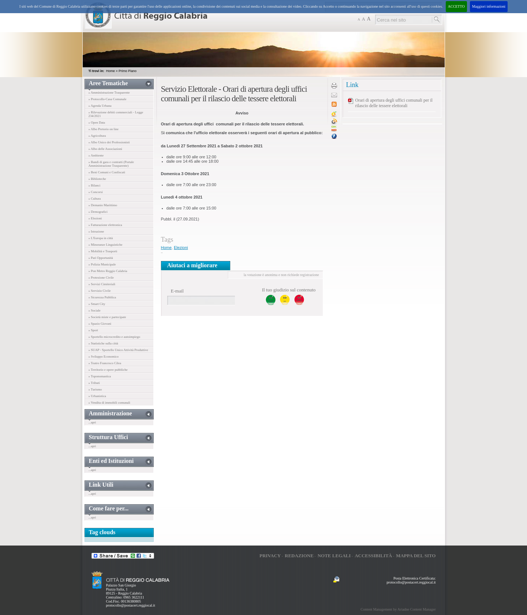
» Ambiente (96, 155)
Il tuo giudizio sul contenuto (289, 290)
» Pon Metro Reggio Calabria (108, 271)
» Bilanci (95, 185)
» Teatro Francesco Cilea (105, 363)
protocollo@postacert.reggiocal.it (130, 605)
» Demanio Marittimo (103, 205)
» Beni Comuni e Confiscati (107, 172)
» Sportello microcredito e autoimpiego (114, 337)
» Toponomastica (100, 376)
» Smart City (97, 304)
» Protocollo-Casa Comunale (108, 99)
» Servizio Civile (100, 291)
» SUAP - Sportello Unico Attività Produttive (118, 350)
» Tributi (94, 383)
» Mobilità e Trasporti (103, 251)
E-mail (177, 291)
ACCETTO (456, 6)
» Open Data (97, 122)
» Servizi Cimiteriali (102, 284)
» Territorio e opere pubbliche (108, 369)
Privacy (270, 555)
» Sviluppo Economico (104, 356)
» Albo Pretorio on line (104, 129)
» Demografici (98, 212)
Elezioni (181, 247)
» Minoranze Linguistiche (106, 244)
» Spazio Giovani (100, 323)
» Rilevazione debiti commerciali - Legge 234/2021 (116, 114)
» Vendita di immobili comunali (109, 402)
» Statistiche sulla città (103, 343)
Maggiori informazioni (488, 6)
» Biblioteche (97, 179)
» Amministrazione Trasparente (109, 92)
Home (110, 71)
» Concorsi (96, 192)
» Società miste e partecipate (107, 317)
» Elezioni (95, 218)
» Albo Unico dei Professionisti (109, 142)
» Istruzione (96, 231)
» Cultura (95, 198)
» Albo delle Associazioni (105, 149)
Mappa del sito (416, 555)
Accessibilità (373, 555)
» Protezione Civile (101, 277)
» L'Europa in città (101, 238)
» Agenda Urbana (100, 105)
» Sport (93, 330)
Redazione (299, 555)
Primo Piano (128, 71)
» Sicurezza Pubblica (102, 297)
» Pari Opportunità (101, 258)
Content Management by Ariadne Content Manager (398, 609)
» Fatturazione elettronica (105, 225)
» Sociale (95, 310)
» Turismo (95, 389)
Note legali (334, 555)
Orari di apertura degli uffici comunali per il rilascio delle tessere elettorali (394, 103)
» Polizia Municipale (102, 264)
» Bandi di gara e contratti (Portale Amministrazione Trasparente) (111, 163)
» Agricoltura (97, 135)
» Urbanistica (97, 396)
